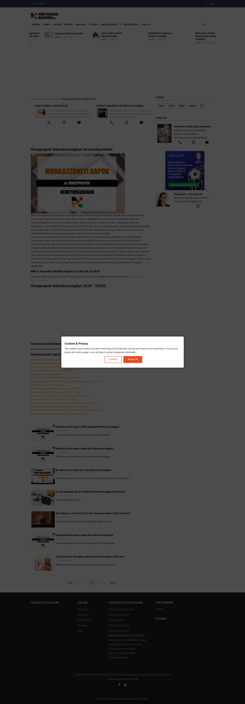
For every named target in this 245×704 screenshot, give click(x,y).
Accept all (133, 359)
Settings (113, 359)
